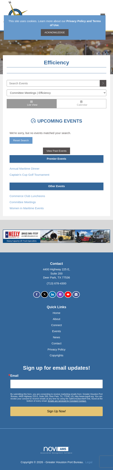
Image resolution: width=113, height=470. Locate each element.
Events (56, 331)
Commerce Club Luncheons (27, 196)
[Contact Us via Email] (76, 294)
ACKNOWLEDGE (54, 32)
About (56, 319)
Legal (88, 462)
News (56, 337)
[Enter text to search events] (53, 83)
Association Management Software (56, 450)
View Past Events (57, 150)
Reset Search (21, 140)
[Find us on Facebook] (36, 294)
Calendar (81, 103)
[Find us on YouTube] (68, 294)
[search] (103, 83)
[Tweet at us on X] (44, 294)
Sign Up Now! (56, 411)
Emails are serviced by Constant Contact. (67, 401)
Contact (56, 343)
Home (56, 312)
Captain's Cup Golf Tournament (29, 174)
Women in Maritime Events (27, 208)
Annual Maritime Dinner (25, 168)
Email (14, 375)
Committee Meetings (23, 202)
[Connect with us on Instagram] (60, 294)
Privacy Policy (56, 349)
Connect (56, 325)
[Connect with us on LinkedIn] (52, 294)
